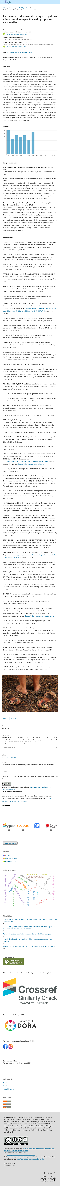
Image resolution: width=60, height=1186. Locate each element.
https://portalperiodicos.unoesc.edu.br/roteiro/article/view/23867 (26, 461)
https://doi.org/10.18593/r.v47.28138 (19, 52)
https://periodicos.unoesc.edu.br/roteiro (21, 1155)
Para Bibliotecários (8, 1089)
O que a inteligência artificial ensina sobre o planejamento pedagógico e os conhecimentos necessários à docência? (29, 928)
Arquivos (11, 8)
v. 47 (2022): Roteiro (23, 8)
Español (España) (11, 858)
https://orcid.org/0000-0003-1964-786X (16, 34)
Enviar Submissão (10, 843)
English (7, 855)
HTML (15, 719)
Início (4, 8)
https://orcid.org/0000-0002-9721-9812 (16, 46)
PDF (6, 719)
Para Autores (7, 1086)
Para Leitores (7, 1083)
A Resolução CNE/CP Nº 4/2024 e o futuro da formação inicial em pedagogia (29, 946)
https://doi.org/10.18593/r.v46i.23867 (31, 464)
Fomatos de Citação (9, 748)
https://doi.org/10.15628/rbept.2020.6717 (39, 616)
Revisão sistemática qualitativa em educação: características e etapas (27, 934)
